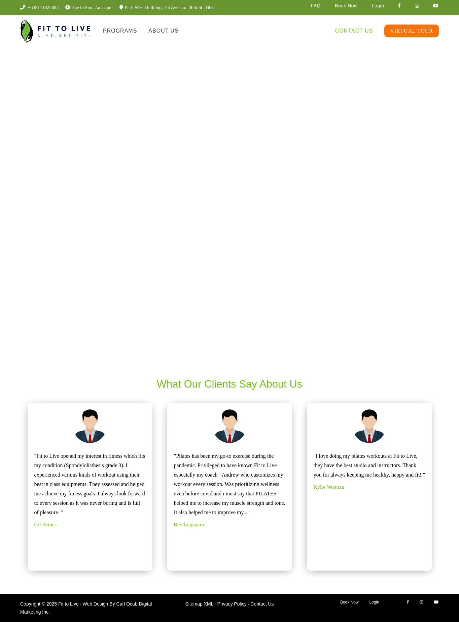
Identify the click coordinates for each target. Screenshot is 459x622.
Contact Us (354, 31)
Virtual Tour (411, 31)
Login (378, 5)
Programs (120, 31)
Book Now (346, 5)
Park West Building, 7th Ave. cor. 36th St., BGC (167, 7)
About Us (163, 31)
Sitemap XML (199, 604)
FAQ (316, 5)
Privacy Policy (232, 604)
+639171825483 (39, 7)
